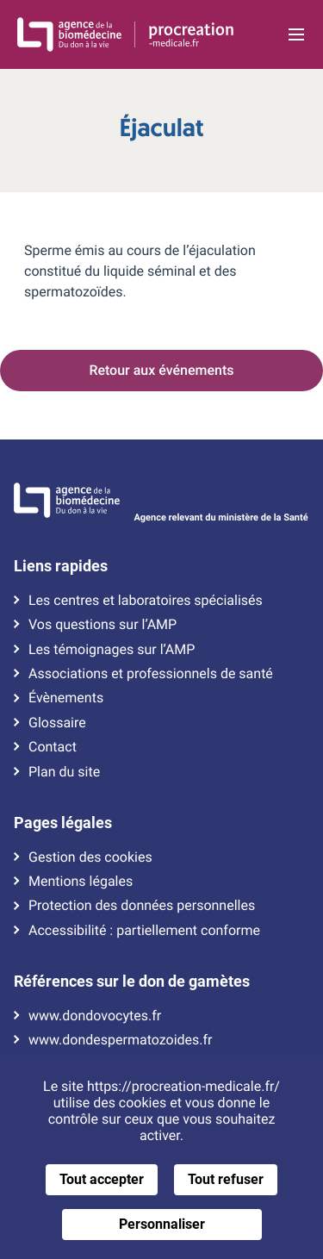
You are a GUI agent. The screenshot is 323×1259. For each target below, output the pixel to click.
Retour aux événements (161, 370)
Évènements (65, 698)
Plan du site (64, 772)
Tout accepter (101, 1179)
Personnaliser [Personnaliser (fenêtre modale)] (162, 1224)
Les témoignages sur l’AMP (111, 650)
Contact (52, 747)
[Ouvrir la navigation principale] (296, 34)
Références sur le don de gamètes (132, 981)
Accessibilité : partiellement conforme (144, 930)
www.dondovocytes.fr (94, 1016)
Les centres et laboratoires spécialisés (145, 600)
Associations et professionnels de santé (150, 674)
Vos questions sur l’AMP (102, 625)
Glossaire (57, 723)
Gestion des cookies (90, 857)
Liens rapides (61, 566)
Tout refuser (226, 1179)
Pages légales (63, 823)
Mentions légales (80, 881)
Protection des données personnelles (141, 905)
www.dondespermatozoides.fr (120, 1040)
